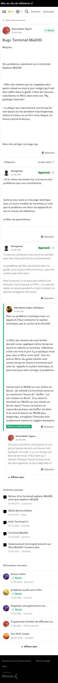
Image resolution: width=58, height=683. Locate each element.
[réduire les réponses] (29, 168)
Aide (4, 666)
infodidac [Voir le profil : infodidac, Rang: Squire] (26, 551)
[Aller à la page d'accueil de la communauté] (11, 12)
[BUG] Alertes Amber (20, 510)
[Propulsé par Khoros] (29, 675)
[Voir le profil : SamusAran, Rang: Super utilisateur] (9, 309)
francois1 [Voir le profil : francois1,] (28, 613)
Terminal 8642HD (18, 532)
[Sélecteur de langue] (19, 12)
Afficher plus (16, 477)
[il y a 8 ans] (13, 503)
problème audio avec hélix (26, 590)
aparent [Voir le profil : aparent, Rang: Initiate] (25, 537)
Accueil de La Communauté (16, 660)
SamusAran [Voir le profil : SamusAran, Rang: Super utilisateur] (19, 307)
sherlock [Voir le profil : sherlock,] (28, 597)
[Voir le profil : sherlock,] (6, 592)
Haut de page (43, 660)
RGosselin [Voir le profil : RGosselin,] (29, 582)
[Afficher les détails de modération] (53, 172)
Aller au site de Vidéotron (15, 3)
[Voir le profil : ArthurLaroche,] (6, 624)
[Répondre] (48, 153)
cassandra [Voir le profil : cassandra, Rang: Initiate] (26, 503)
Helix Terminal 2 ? (18, 521)
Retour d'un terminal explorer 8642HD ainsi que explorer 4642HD (30, 498)
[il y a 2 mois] (16, 582)
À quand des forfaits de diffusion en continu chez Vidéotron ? (32, 621)
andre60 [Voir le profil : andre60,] (29, 637)
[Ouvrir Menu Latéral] (4, 11)
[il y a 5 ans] (13, 551)
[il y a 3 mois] (16, 637)
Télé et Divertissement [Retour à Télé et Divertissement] (13, 20)
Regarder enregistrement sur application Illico (28, 606)
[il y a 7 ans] (13, 537)
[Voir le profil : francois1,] (6, 608)
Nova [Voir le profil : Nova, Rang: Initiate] (23, 514)
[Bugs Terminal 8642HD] (16, 174)
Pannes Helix (18, 574)
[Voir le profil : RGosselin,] (6, 576)
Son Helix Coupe (20, 633)
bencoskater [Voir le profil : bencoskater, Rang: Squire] (18, 28)
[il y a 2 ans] (13, 525)
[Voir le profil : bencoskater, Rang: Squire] (6, 30)
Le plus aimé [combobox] (46, 162)
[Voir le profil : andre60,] (6, 636)
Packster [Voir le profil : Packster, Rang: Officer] (25, 525)
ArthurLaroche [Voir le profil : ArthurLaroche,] (31, 625)
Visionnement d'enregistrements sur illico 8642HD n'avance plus (29, 546)
